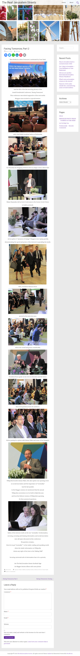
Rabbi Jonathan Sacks (28, 569)
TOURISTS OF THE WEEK (67, 120)
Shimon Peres (38, 569)
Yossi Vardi (45, 569)
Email (6, 618)
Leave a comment (10, 571)
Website (6, 624)
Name (6, 611)
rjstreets (17, 51)
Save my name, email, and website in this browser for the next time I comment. (24, 633)
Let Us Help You (64, 123)
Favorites (8, 569)
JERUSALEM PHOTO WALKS (67, 118)
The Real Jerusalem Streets (19, 2)
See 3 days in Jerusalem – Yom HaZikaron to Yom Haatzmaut (67, 68)
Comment (7, 592)
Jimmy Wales (18, 569)
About (71, 2)
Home (64, 2)
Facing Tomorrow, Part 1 (10, 579)
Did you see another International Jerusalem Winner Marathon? (66, 74)
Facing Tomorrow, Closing (45, 579)
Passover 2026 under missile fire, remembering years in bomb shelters (67, 85)
